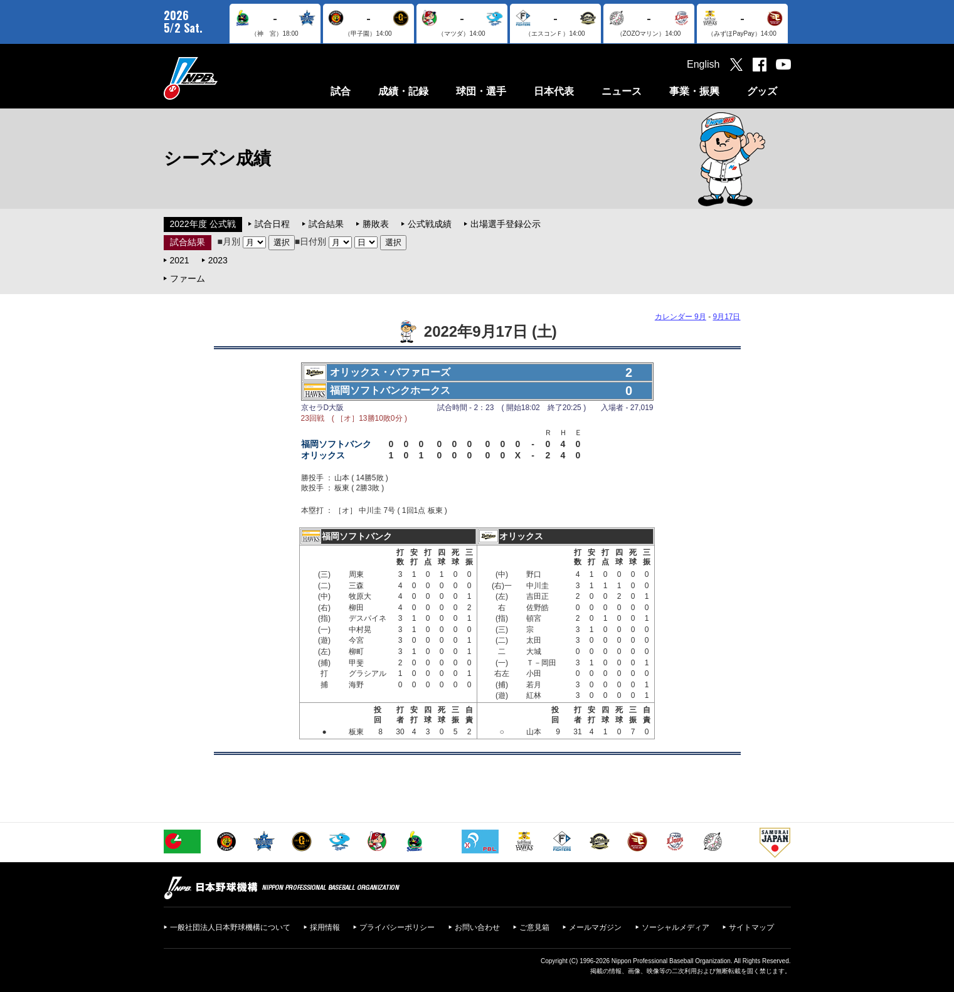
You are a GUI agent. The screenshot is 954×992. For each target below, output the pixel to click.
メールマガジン (595, 927)
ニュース (622, 91)
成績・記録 (403, 91)
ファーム (187, 278)
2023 (218, 260)
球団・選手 (481, 91)
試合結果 (326, 224)
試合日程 (272, 224)
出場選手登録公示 (505, 224)
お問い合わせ (477, 927)
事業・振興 (694, 91)
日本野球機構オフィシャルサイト (222, 78)
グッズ (762, 91)
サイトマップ (751, 927)
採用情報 (325, 927)
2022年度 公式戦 (203, 224)
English (703, 64)
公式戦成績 (430, 224)
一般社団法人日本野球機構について (230, 927)
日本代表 (554, 91)
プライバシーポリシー (397, 927)
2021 (179, 260)
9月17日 (726, 316)
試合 (341, 91)
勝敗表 (376, 224)
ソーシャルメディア (675, 927)
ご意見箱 (534, 927)
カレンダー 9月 (680, 316)
